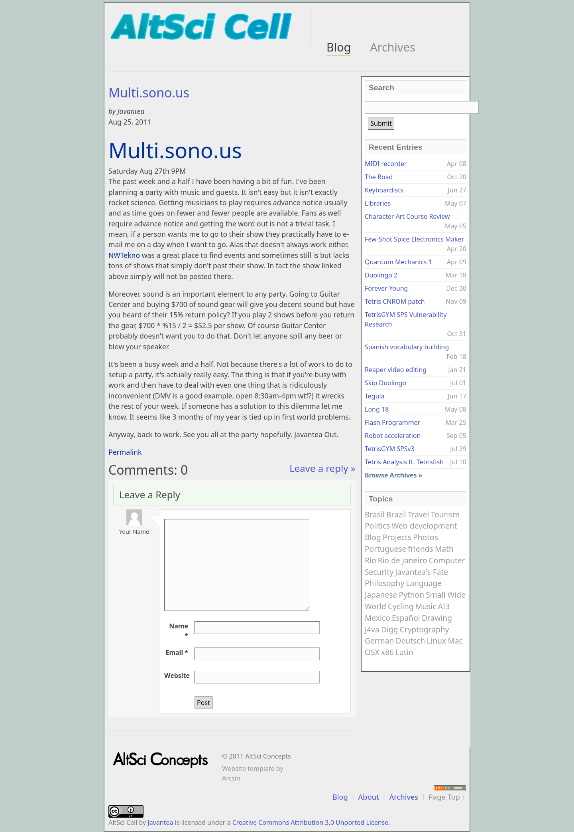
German (379, 640)
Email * (176, 652)
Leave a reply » (322, 468)
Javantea (160, 822)
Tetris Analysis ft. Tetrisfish (404, 462)
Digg (389, 629)
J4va (372, 629)
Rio (370, 560)
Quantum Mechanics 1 (398, 262)
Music (425, 606)
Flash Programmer (392, 422)
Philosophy (384, 583)
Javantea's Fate (421, 572)
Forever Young (386, 288)
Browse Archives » (394, 475)
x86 (387, 652)
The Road (379, 176)
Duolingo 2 (381, 275)
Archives (392, 47)
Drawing (437, 617)
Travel (418, 514)
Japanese (381, 594)
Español (406, 617)
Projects (397, 537)
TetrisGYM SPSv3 (390, 448)
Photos (425, 537)
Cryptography (424, 629)
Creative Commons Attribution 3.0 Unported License (310, 822)
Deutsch (410, 640)
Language (424, 583)
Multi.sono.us (148, 92)
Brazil (396, 514)
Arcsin (231, 778)
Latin (404, 652)
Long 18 (377, 409)
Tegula (375, 396)
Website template (248, 768)
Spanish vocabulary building (407, 347)
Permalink (125, 452)
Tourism (445, 514)
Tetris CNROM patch (395, 301)
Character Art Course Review (407, 216)
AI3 (444, 606)
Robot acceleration (393, 435)
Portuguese (385, 548)
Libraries (378, 203)
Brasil (375, 514)
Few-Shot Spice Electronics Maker (414, 239)
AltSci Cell (122, 822)
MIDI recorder (386, 163)
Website (177, 675)
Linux (436, 640)
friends (420, 548)
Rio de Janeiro (402, 560)
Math (444, 548)
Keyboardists (384, 190)
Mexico (377, 617)
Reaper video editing (396, 369)
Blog (338, 47)
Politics (377, 525)
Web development (424, 525)
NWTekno (124, 255)
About (368, 797)
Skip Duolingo (385, 382)
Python (411, 594)
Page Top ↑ (447, 797)
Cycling (401, 606)
